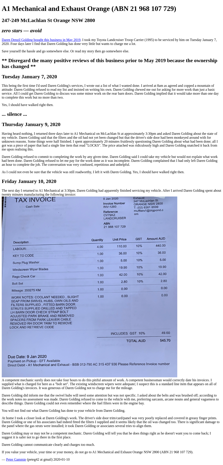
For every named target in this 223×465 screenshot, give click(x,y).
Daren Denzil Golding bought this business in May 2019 (41, 40)
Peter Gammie (16, 459)
